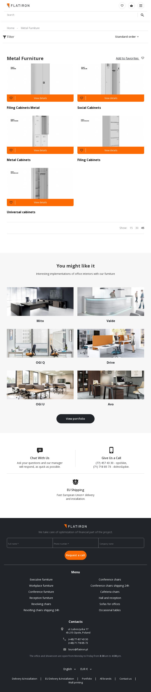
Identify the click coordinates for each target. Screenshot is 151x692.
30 (136, 228)
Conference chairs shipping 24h (110, 585)
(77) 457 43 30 (104, 463)
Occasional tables (110, 610)
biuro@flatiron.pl (78, 649)
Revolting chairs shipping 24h (41, 610)
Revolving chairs (41, 604)
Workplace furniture (41, 585)
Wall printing (75, 682)
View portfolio (75, 418)
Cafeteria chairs (110, 592)
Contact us (126, 678)
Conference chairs (110, 579)
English (67, 669)
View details (40, 98)
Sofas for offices (110, 604)
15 (131, 228)
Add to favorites (130, 58)
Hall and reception (110, 598)
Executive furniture (41, 579)
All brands (106, 678)
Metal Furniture (30, 28)
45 (142, 228)
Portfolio (87, 678)
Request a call (75, 555)
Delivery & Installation (24, 678)
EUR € (84, 669)
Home (10, 28)
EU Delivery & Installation (59, 678)
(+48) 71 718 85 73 (78, 643)
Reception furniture (41, 598)
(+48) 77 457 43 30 (78, 639)
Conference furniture (41, 592)
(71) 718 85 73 (102, 466)
